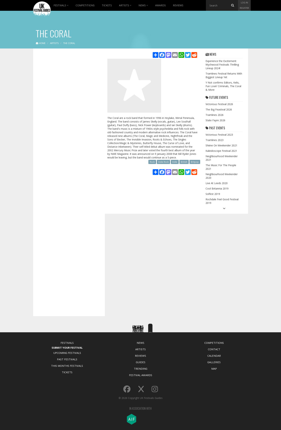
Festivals (61, 5)
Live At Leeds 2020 (217, 183)
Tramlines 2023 (214, 140)
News (143, 5)
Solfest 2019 (213, 194)
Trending (140, 368)
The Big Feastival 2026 (219, 109)
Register (244, 8)
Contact (214, 349)
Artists (125, 5)
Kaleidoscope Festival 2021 (221, 150)
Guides (140, 362)
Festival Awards (140, 375)
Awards (160, 5)
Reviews (178, 5)
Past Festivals (67, 359)
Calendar (214, 355)
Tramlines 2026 (214, 115)
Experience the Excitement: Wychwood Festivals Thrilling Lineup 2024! (222, 64)
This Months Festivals (67, 365)
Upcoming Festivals (67, 353)
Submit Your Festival (67, 347)
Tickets (107, 5)
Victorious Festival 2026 (219, 104)
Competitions (85, 5)
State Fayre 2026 (215, 120)
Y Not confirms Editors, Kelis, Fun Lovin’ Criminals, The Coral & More (223, 86)
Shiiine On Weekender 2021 (221, 145)
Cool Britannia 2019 (217, 188)
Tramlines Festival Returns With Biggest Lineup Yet (224, 75)
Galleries (214, 362)
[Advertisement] (66, 108)
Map (214, 368)
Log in (244, 2)
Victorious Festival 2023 (219, 134)
